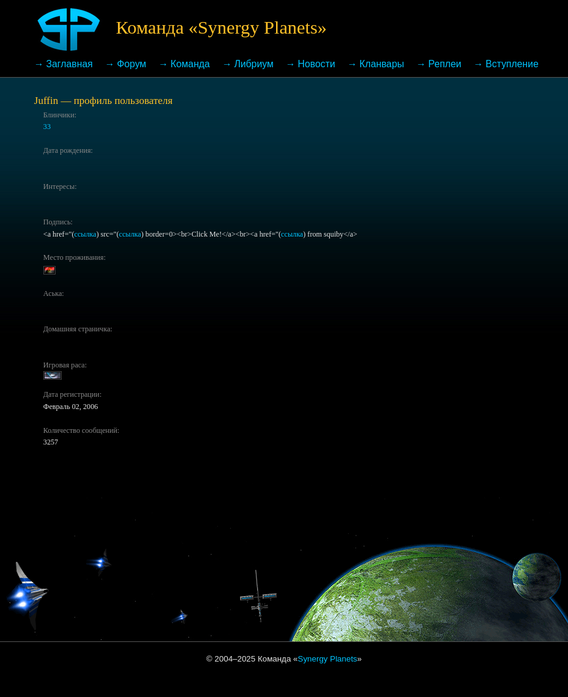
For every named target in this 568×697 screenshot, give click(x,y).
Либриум (253, 64)
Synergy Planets (327, 658)
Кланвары (381, 64)
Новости (316, 64)
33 (47, 126)
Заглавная (69, 64)
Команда (189, 64)
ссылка (85, 234)
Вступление (512, 64)
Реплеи (444, 64)
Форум (132, 64)
